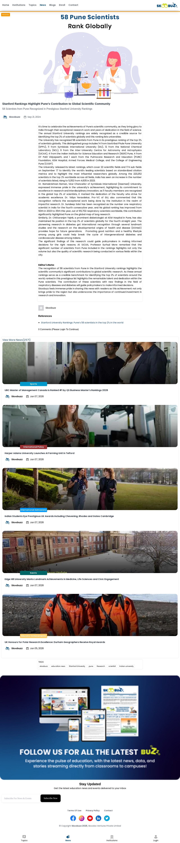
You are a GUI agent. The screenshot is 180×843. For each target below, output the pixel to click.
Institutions (18, 5)
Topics (32, 5)
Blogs (52, 5)
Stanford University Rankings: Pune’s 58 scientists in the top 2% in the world (82, 322)
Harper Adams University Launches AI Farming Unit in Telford (39, 453)
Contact (73, 5)
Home (5, 5)
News (43, 5)
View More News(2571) (16, 340)
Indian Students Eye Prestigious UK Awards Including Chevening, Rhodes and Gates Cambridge (59, 516)
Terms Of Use (74, 810)
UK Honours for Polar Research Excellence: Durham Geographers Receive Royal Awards (55, 642)
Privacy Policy (93, 810)
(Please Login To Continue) (65, 329)
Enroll (62, 5)
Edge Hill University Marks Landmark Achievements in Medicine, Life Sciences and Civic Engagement (62, 579)
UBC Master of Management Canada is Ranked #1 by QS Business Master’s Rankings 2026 (56, 390)
